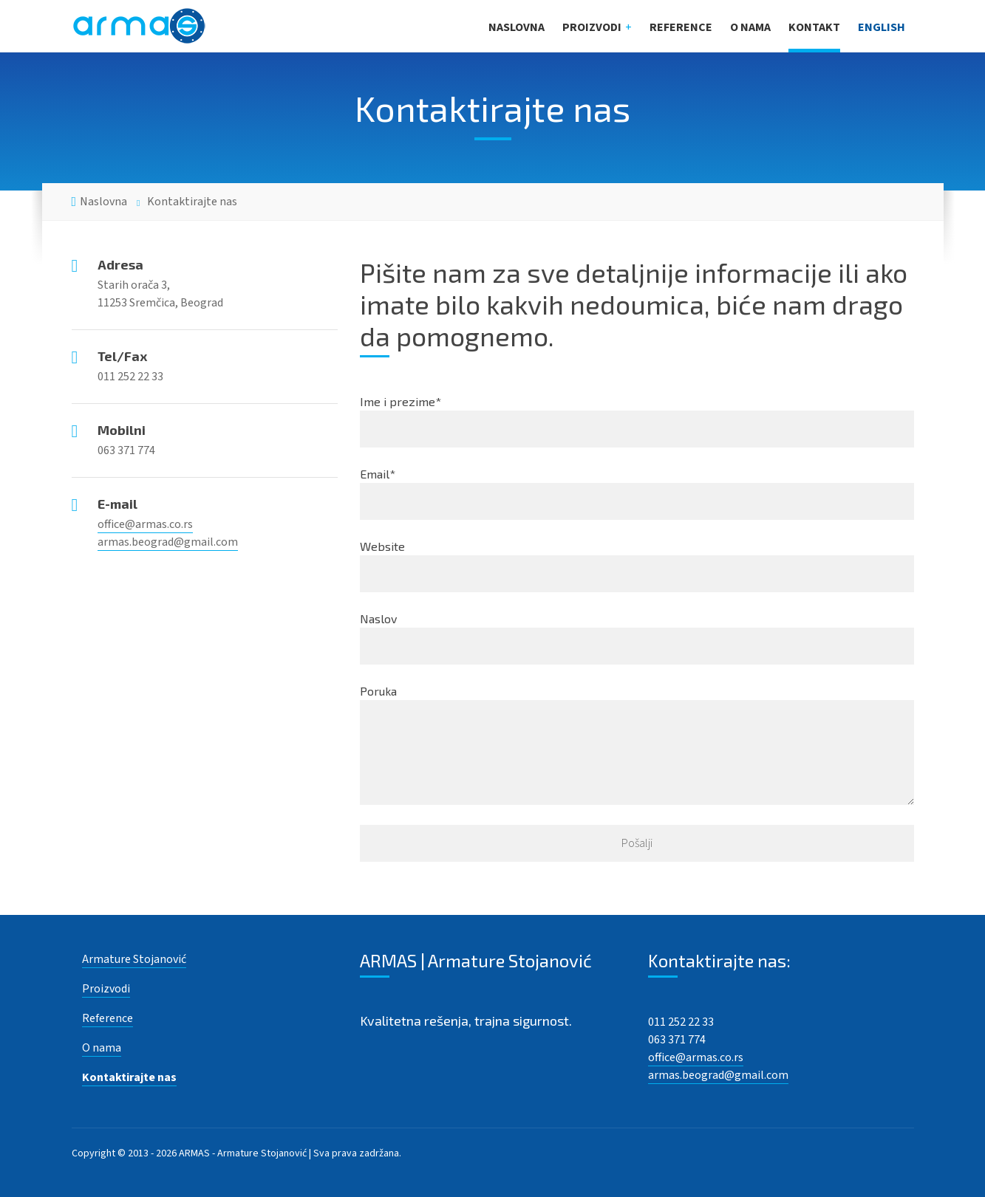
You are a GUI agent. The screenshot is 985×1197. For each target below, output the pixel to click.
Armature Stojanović (134, 959)
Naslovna (516, 27)
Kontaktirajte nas (129, 1077)
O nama (750, 27)
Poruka (637, 744)
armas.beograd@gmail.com (168, 542)
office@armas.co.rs (145, 524)
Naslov (637, 638)
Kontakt (814, 27)
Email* (637, 493)
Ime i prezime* (637, 420)
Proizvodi (591, 27)
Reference (681, 27)
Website (637, 565)
